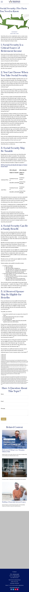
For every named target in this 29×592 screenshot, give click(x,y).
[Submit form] (3, 419)
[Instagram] (17, 589)
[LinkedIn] (13, 589)
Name (2, 394)
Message (3, 408)
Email (2, 401)
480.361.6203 (16, 574)
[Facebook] (11, 589)
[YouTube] (15, 589)
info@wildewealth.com (14, 587)
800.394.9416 (17, 575)
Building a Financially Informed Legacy (14, 502)
